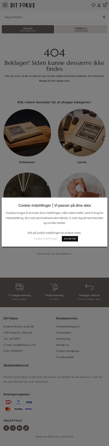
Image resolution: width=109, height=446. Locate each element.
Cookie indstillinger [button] (45, 238)
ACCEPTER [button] (70, 238)
